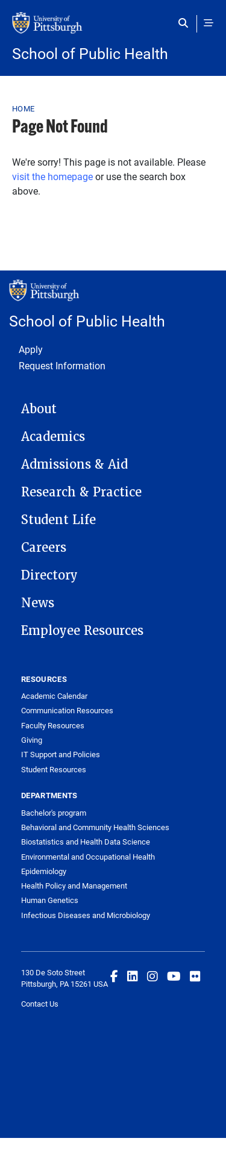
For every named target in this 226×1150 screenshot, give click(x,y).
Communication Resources (67, 710)
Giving (31, 739)
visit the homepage (52, 176)
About (39, 409)
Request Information (62, 365)
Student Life (58, 520)
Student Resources (53, 769)
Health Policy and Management (74, 885)
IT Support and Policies (60, 754)
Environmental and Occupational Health (88, 856)
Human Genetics (49, 900)
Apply (31, 349)
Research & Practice (81, 492)
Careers (43, 547)
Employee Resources (82, 631)
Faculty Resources (52, 725)
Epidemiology (43, 871)
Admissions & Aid (74, 464)
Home (23, 108)
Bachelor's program (53, 812)
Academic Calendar (54, 695)
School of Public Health (90, 53)
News (37, 603)
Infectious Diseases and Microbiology (85, 915)
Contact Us (39, 1003)
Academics (53, 437)
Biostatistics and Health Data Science (85, 841)
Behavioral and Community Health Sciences (95, 827)
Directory (49, 575)
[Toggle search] (186, 23)
